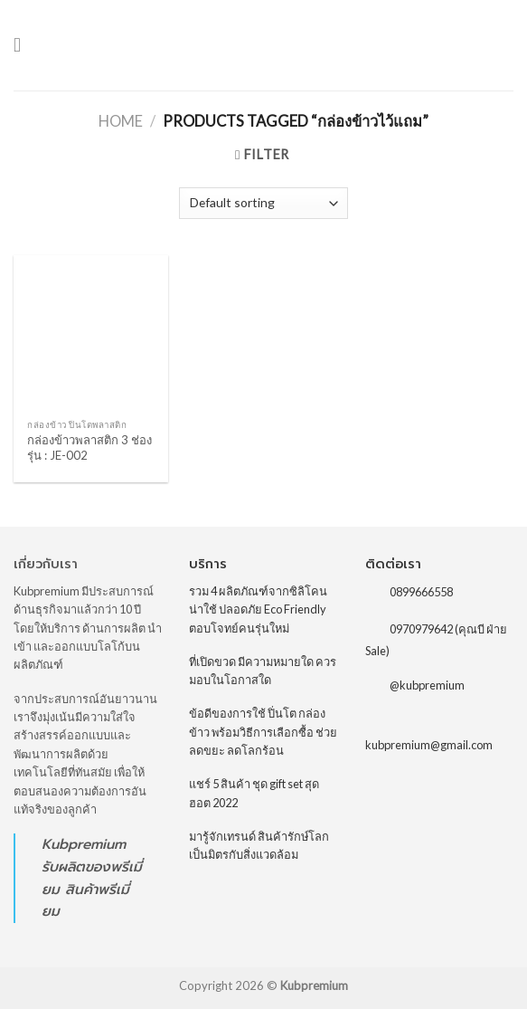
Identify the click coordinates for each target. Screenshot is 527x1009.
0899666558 (421, 591)
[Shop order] (263, 203)
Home (121, 121)
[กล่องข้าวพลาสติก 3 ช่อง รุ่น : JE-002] (91, 332)
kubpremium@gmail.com (429, 745)
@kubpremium (427, 685)
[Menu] (23, 45)
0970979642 (421, 629)
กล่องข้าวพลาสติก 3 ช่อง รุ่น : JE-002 (89, 447)
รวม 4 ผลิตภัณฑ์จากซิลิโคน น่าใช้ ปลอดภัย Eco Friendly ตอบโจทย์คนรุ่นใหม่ (258, 609)
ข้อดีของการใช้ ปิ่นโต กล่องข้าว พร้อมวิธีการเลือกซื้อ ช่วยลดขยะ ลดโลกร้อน (263, 731)
